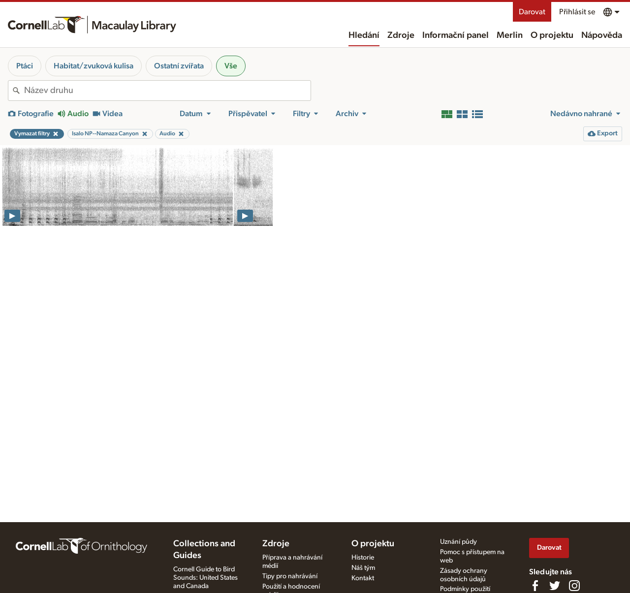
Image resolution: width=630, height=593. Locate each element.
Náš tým (363, 567)
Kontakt (362, 578)
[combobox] (167, 90)
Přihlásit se (577, 12)
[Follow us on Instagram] (574, 586)
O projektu (552, 35)
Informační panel (455, 35)
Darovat (532, 12)
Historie (362, 557)
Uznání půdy (458, 541)
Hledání (363, 35)
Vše (230, 66)
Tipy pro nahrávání (289, 576)
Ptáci (24, 66)
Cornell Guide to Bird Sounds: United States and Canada (205, 578)
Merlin (510, 35)
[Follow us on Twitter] (555, 586)
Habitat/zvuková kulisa (93, 66)
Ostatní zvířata (179, 66)
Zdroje (400, 35)
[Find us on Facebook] (535, 586)
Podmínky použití (465, 589)
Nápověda (601, 35)
